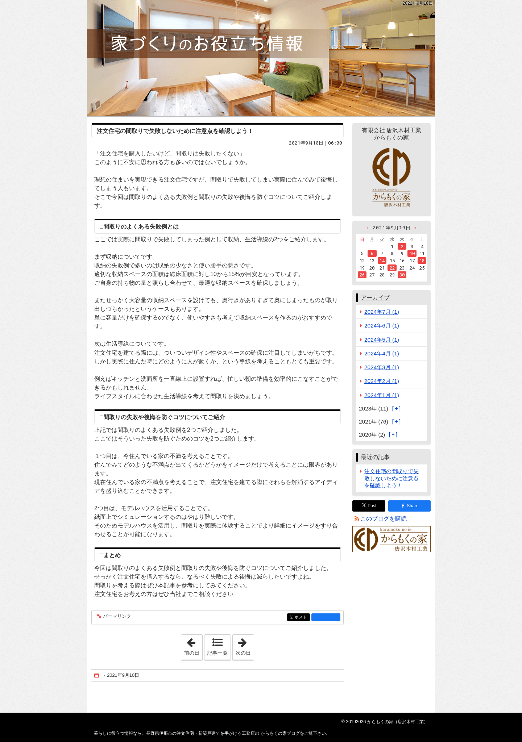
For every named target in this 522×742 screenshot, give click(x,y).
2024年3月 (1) (381, 367)
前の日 (193, 645)
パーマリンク (116, 616)
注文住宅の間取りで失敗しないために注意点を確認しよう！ (175, 131)
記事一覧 (217, 653)
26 (362, 275)
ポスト (302, 617)
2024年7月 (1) (381, 312)
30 (402, 275)
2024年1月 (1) (381, 395)
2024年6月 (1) (381, 325)
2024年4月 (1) (381, 353)
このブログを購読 (383, 519)
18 (421, 260)
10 (412, 253)
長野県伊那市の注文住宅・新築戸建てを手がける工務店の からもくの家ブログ (261, 58)
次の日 (245, 645)
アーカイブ (375, 298)
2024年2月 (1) (381, 381)
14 (382, 260)
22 (392, 268)
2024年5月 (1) (381, 340)
